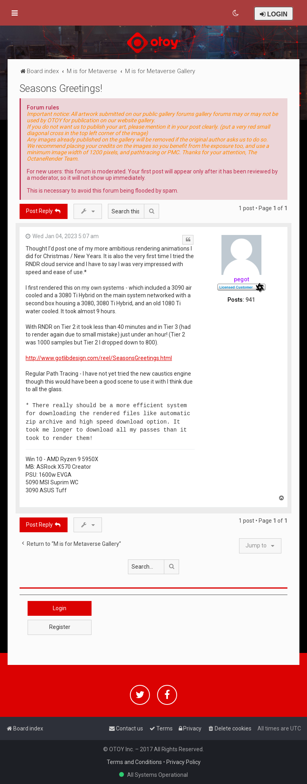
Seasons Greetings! (61, 88)
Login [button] (59, 608)
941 (250, 299)
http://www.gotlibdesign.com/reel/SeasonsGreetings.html (99, 358)
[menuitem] (236, 13)
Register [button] (59, 627)
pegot (241, 279)
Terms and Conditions (134, 762)
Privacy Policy (183, 762)
